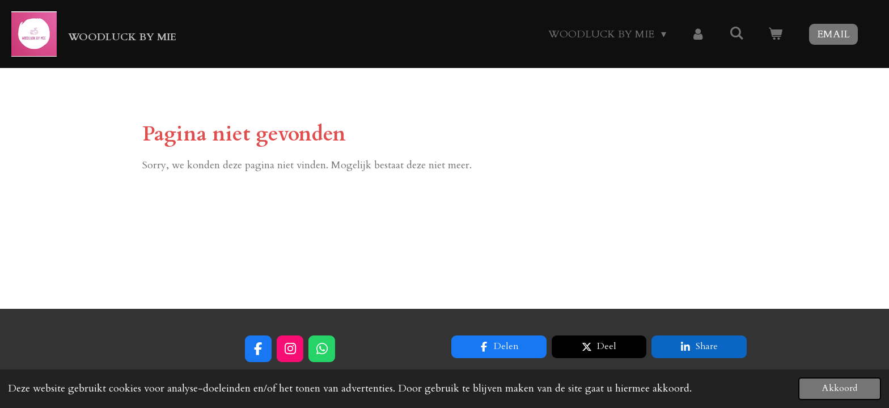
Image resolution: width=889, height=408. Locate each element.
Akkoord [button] (839, 388)
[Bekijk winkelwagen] (775, 34)
